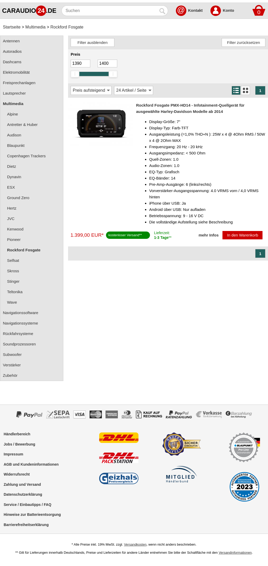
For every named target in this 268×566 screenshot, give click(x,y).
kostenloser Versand (123, 235)
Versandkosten (135, 544)
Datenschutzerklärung (23, 494)
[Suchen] (110, 10)
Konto (228, 10)
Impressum (13, 454)
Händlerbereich (17, 434)
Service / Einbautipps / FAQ (27, 505)
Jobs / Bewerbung (19, 444)
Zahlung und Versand (22, 484)
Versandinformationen (235, 553)
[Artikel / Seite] (133, 90)
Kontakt (195, 10)
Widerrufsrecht (17, 474)
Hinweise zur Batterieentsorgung (32, 514)
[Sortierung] (91, 90)
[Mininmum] (80, 63)
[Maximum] (107, 63)
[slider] (74, 74)
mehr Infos (209, 235)
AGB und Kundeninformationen (31, 464)
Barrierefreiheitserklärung (26, 525)
